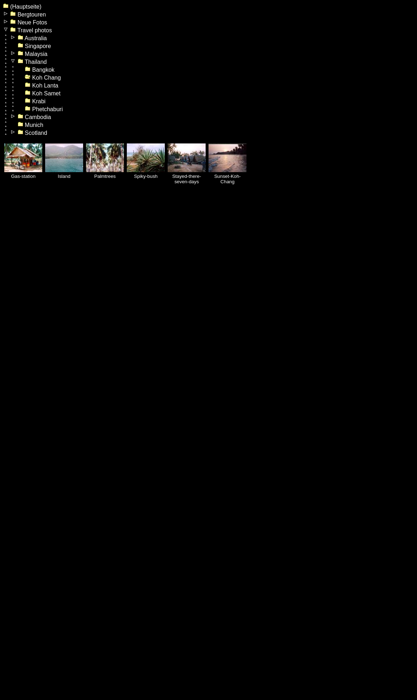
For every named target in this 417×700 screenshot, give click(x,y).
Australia (32, 38)
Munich (30, 125)
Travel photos (31, 30)
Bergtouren (28, 14)
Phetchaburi (44, 109)
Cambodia (34, 117)
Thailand (32, 62)
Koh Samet (43, 93)
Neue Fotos (28, 22)
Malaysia (33, 54)
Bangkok (39, 70)
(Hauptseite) (22, 7)
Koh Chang (43, 78)
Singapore (34, 46)
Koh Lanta (41, 85)
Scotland (32, 133)
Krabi (35, 101)
